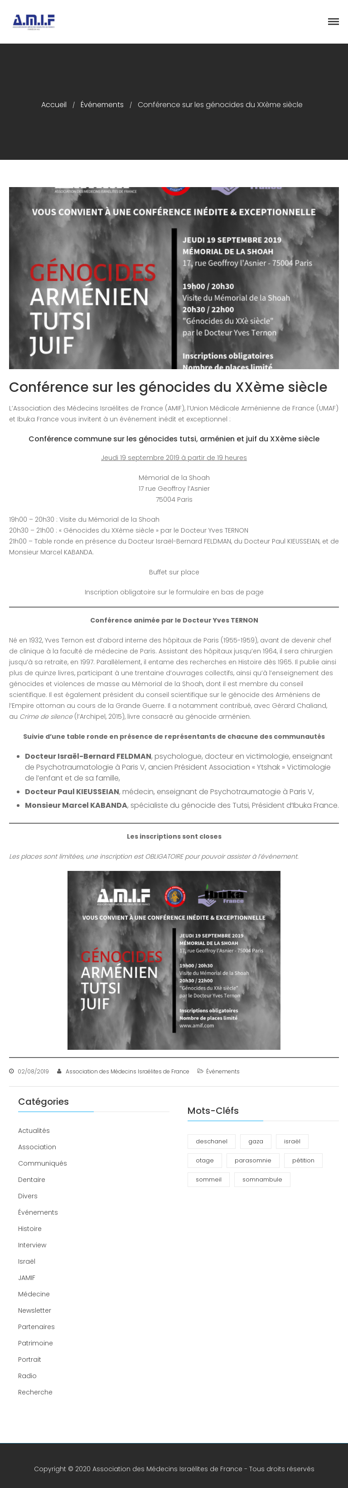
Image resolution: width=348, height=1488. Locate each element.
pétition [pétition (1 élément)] (303, 1160)
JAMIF (26, 1277)
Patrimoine (35, 1343)
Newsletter (34, 1310)
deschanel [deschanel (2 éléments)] (211, 1141)
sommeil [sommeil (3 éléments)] (209, 1179)
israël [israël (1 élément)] (292, 1141)
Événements (102, 104)
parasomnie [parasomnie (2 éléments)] (253, 1160)
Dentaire (31, 1179)
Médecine (34, 1294)
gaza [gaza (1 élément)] (255, 1141)
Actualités (34, 1130)
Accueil (54, 104)
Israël (26, 1261)
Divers (28, 1196)
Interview (32, 1245)
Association (37, 1147)
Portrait (29, 1359)
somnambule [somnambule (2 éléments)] (262, 1179)
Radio (27, 1375)
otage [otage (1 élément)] (205, 1160)
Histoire (30, 1228)
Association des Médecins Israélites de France (127, 1071)
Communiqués (42, 1163)
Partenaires (36, 1326)
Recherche (35, 1392)
